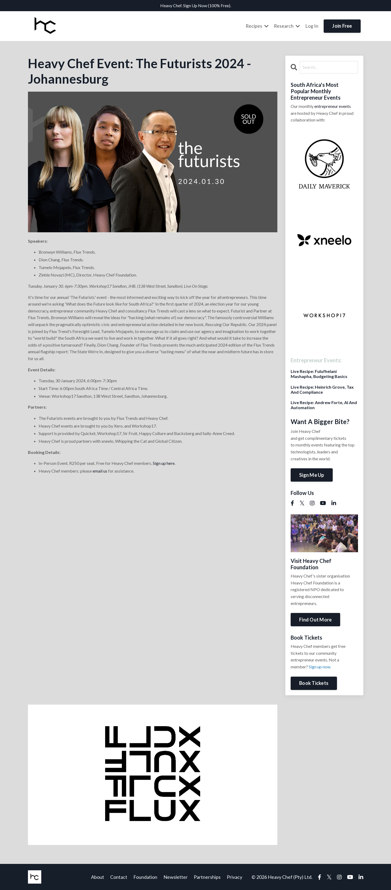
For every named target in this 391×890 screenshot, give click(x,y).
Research (287, 26)
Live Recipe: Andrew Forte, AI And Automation (324, 405)
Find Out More (315, 619)
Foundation (145, 877)
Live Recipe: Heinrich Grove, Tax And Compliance (322, 389)
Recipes (256, 26)
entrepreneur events (332, 105)
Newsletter (175, 877)
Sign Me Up (311, 475)
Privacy (234, 877)
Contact (118, 877)
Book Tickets (313, 683)
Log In (311, 26)
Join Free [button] (342, 26)
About (97, 877)
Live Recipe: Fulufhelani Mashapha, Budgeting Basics (319, 373)
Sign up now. (320, 666)
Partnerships (207, 877)
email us (100, 470)
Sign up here (164, 463)
